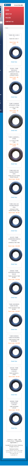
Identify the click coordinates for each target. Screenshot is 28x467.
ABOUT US (8, 14)
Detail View (14, 62)
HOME (7, 10)
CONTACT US (9, 21)
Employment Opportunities (16, 441)
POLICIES (8, 18)
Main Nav (7, 4)
